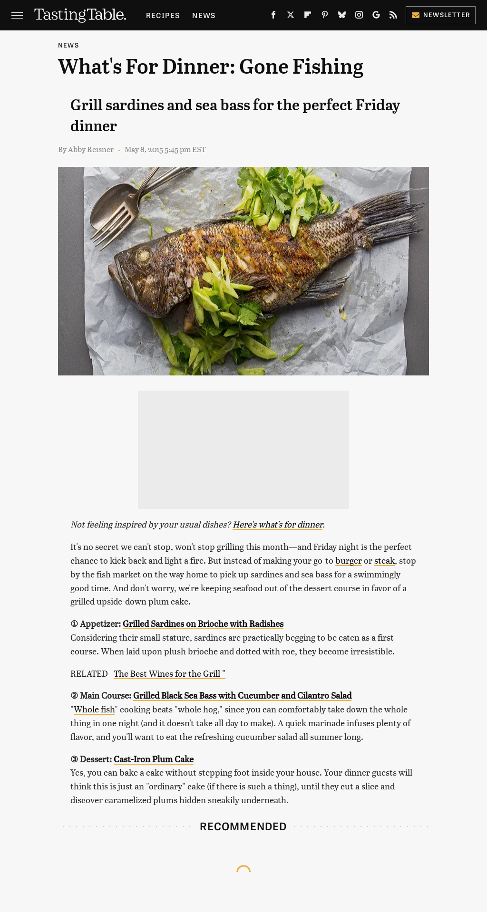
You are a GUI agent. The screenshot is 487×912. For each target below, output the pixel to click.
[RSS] (393, 16)
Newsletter (440, 14)
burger (348, 560)
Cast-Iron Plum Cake (154, 759)
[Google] (376, 16)
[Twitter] (290, 16)
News (203, 15)
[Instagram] (359, 16)
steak (384, 560)
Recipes (163, 15)
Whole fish (94, 709)
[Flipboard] (307, 16)
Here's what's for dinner (277, 524)
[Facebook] (273, 16)
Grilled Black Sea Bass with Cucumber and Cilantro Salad (242, 695)
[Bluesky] (342, 16)
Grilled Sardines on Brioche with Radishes (203, 623)
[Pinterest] (325, 16)
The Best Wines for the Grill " (169, 673)
